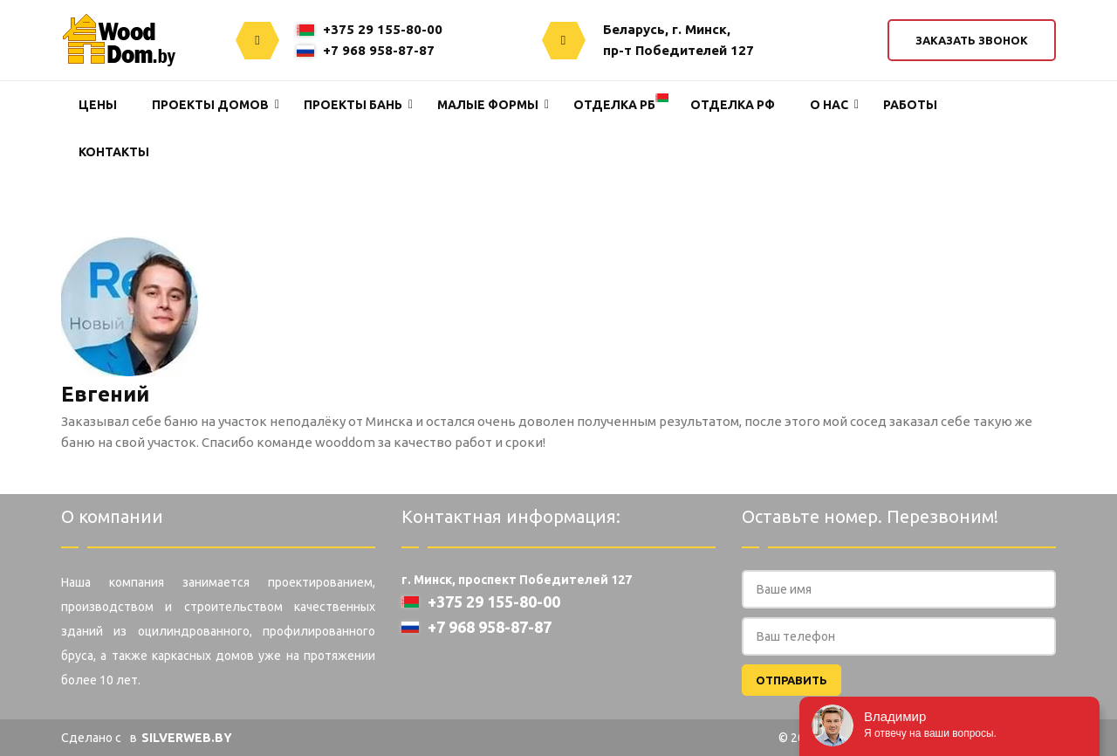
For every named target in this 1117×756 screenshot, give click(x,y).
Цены (98, 105)
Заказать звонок (971, 40)
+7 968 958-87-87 (366, 50)
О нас (829, 105)
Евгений (105, 394)
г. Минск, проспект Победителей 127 (516, 580)
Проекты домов (210, 105)
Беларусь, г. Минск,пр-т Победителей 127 (678, 40)
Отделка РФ (732, 105)
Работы (910, 105)
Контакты (114, 152)
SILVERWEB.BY (186, 738)
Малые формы (487, 105)
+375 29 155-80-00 (369, 29)
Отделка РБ (614, 105)
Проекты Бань (353, 105)
